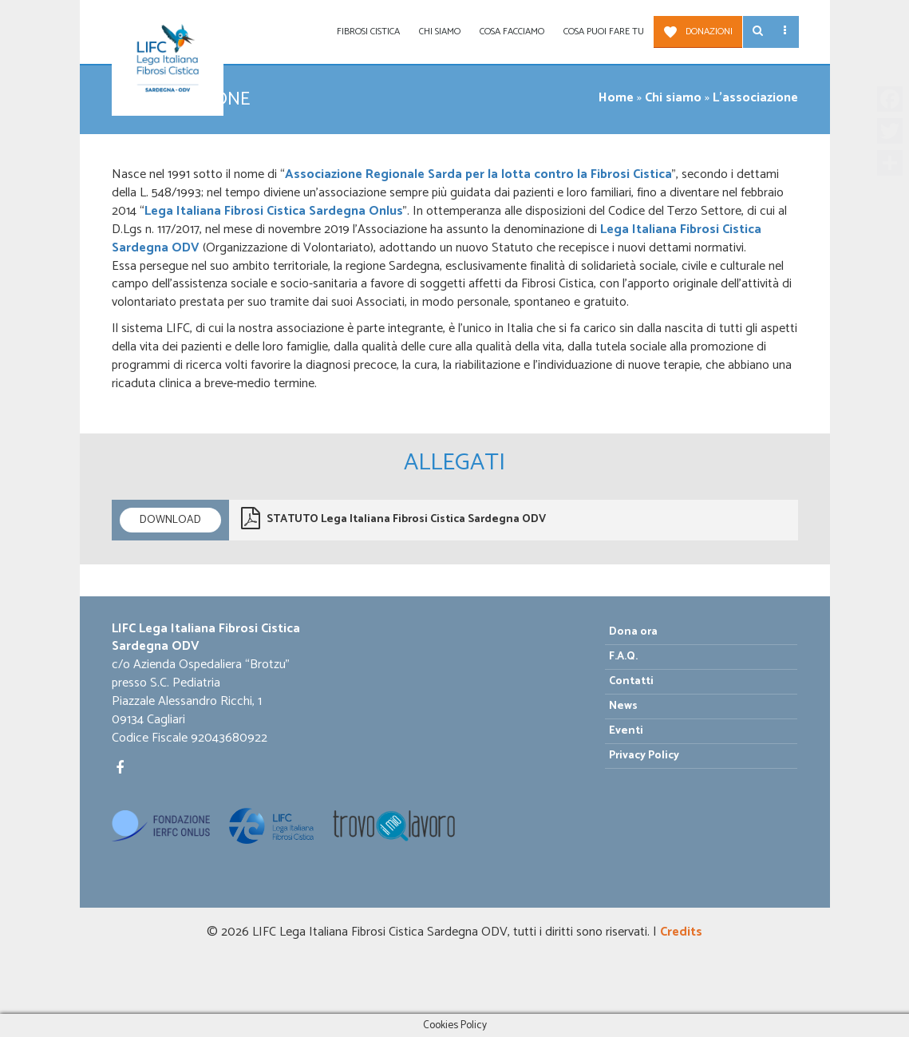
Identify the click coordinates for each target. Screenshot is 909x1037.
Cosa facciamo (512, 31)
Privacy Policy (644, 755)
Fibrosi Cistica (368, 31)
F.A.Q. (623, 656)
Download (170, 520)
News (623, 706)
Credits (681, 932)
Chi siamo (439, 31)
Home (616, 98)
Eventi (626, 731)
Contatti (631, 681)
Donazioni (709, 31)
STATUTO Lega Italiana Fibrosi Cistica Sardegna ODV (393, 518)
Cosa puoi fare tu (603, 31)
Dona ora (633, 632)
